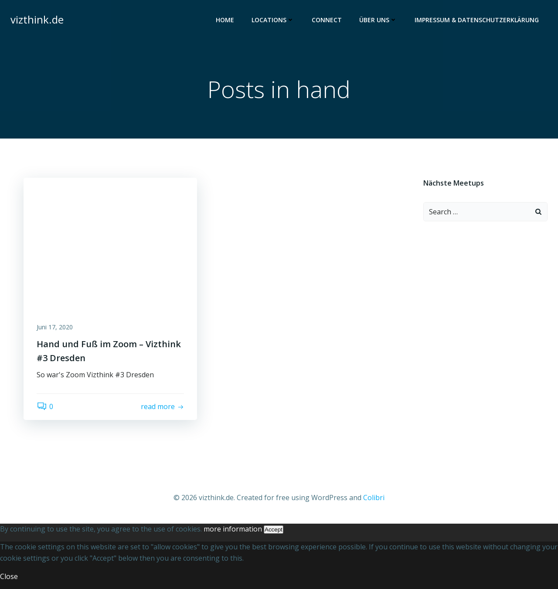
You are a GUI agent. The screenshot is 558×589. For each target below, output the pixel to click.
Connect (327, 20)
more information (233, 529)
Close (9, 576)
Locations (273, 20)
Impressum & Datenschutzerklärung (477, 20)
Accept (273, 529)
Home (225, 20)
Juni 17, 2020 (55, 327)
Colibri (373, 497)
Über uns (378, 20)
